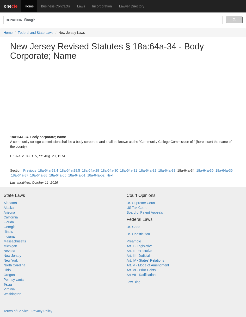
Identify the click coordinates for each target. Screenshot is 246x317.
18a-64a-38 (38, 175)
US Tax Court (137, 208)
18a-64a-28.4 (48, 170)
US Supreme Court (141, 203)
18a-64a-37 (19, 175)
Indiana (9, 236)
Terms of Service (16, 311)
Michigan (10, 246)
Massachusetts (15, 241)
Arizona (9, 212)
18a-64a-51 (77, 175)
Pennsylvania (14, 280)
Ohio (7, 270)
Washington (12, 294)
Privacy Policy (41, 311)
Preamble (134, 241)
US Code (133, 227)
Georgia (10, 227)
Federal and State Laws (35, 33)
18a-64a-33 (167, 170)
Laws (81, 6)
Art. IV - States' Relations (145, 260)
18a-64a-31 (128, 170)
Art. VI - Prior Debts (141, 270)
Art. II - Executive (139, 251)
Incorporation (102, 6)
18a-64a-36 (224, 170)
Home (29, 6)
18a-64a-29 (90, 170)
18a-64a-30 (109, 170)
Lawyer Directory (131, 6)
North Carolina (14, 265)
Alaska (9, 208)
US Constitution (138, 234)
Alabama (10, 203)
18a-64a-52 (96, 175)
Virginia (9, 289)
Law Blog (134, 282)
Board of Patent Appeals (145, 212)
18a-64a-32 (147, 170)
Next (109, 175)
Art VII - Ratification (141, 275)
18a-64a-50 (58, 175)
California (11, 217)
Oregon (9, 275)
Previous (29, 170)
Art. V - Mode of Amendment (148, 265)
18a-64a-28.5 (70, 170)
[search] (112, 20)
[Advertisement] (123, 97)
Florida (9, 222)
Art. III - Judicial (138, 256)
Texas (8, 284)
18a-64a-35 (205, 170)
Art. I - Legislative (140, 246)
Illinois (8, 232)
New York (11, 260)
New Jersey (12, 256)
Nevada (9, 251)
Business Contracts (55, 6)
